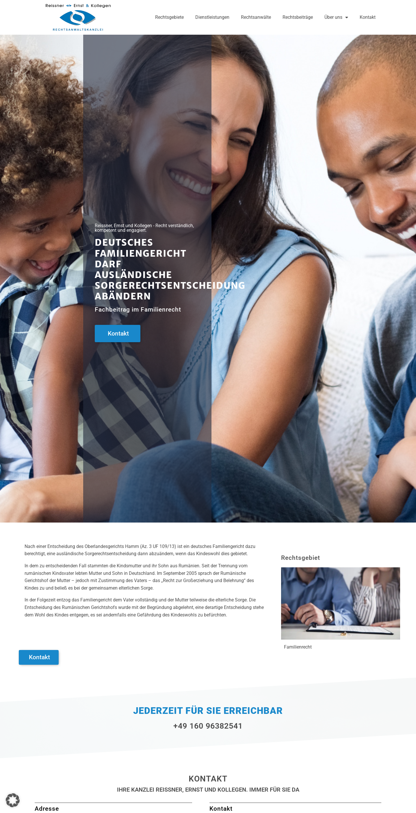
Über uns (336, 17)
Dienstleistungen (212, 17)
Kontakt (368, 17)
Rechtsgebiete (169, 17)
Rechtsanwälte (256, 17)
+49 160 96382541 (208, 726)
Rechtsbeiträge (298, 17)
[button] (12, 800)
